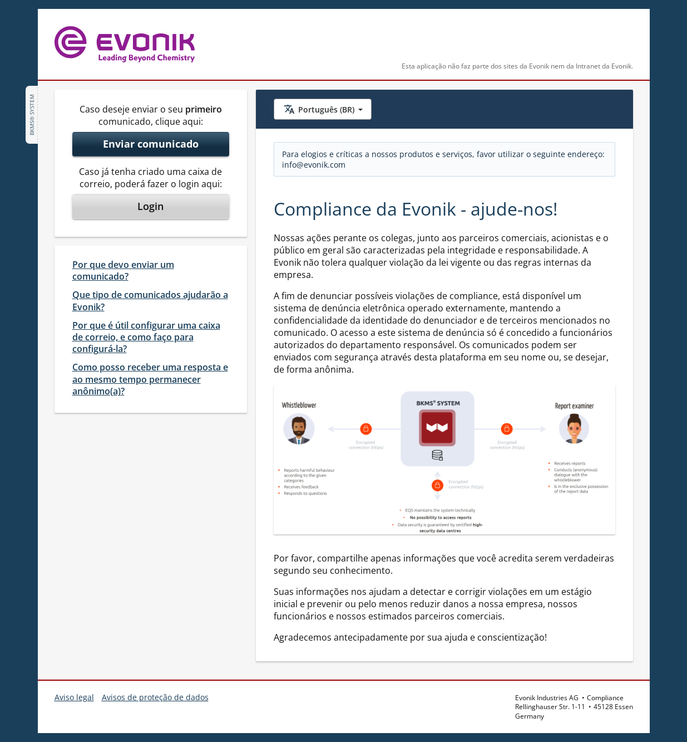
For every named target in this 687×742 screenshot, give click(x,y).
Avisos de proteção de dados (155, 697)
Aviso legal (74, 697)
